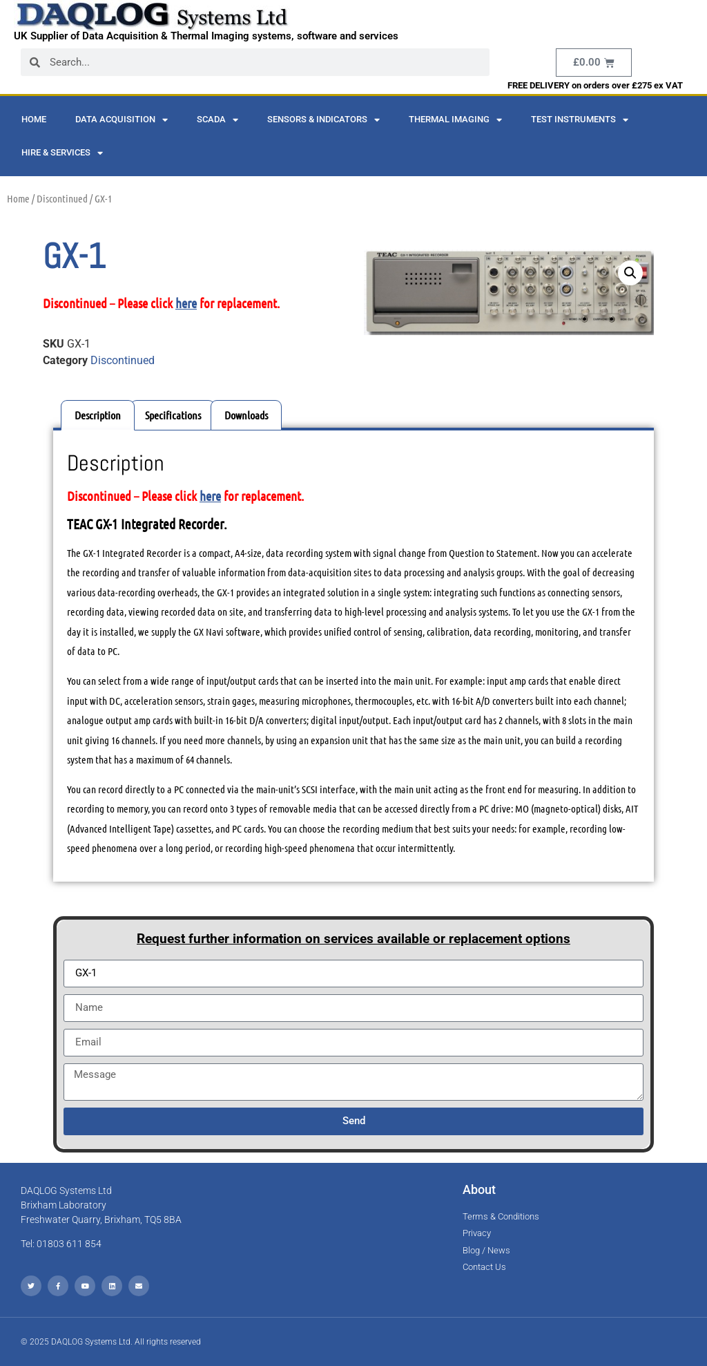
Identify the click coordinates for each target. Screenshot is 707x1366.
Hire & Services (62, 153)
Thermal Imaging (455, 119)
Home (33, 119)
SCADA (217, 119)
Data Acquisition (121, 119)
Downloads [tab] (246, 414)
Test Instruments (579, 119)
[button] (630, 272)
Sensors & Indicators (323, 119)
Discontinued (62, 198)
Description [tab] (98, 414)
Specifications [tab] (173, 414)
